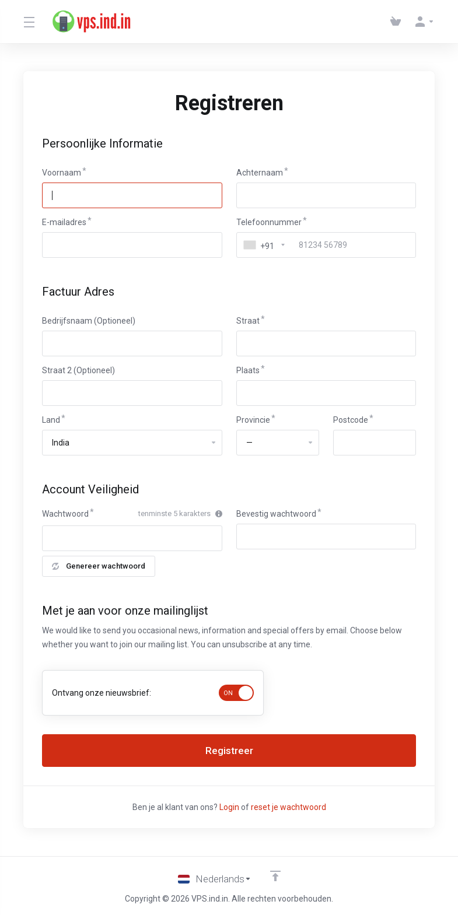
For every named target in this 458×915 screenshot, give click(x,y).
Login (229, 807)
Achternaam (259, 172)
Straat (248, 320)
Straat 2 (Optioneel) (78, 370)
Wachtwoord (65, 513)
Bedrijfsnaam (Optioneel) (88, 320)
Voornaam (61, 172)
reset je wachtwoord (288, 807)
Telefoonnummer (269, 222)
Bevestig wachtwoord (276, 513)
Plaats (248, 370)
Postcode (350, 420)
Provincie (253, 420)
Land (51, 420)
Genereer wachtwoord (98, 566)
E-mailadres (64, 222)
